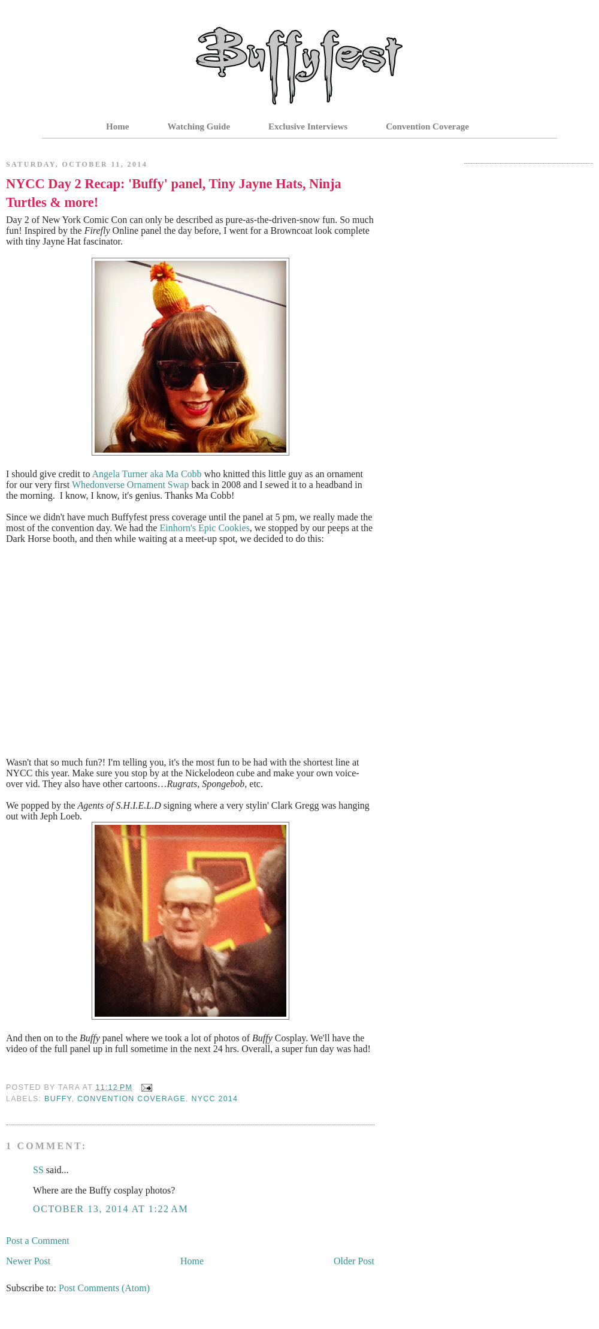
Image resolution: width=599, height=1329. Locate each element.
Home (117, 126)
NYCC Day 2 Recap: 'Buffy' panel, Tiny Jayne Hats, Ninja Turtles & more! (173, 193)
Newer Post (28, 1261)
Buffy (58, 1099)
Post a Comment (37, 1240)
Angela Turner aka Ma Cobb (147, 474)
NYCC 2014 (214, 1099)
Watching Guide (198, 126)
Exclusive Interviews (307, 126)
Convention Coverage (427, 126)
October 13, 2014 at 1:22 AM (110, 1209)
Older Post (354, 1261)
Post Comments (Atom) (104, 1288)
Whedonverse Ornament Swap (130, 485)
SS (38, 1170)
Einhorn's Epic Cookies (204, 528)
